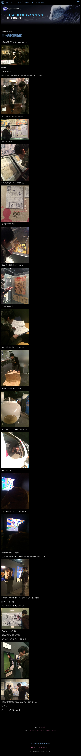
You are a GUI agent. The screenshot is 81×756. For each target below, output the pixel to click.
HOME (33, 747)
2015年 (36, 731)
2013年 (48, 731)
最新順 (43, 727)
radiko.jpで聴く (44, 747)
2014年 (42, 731)
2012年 (54, 731)
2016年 (31, 731)
